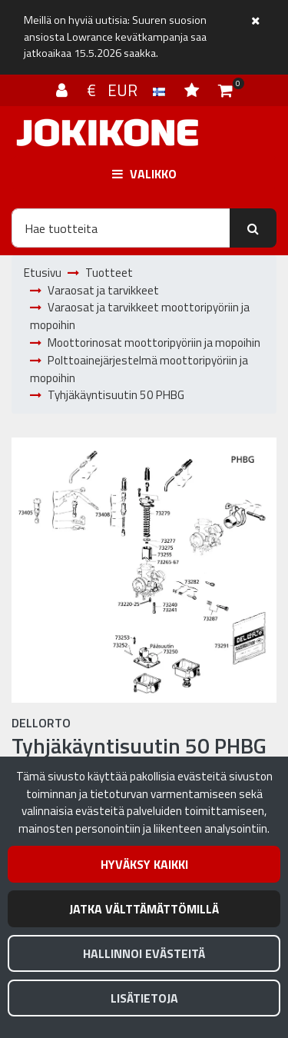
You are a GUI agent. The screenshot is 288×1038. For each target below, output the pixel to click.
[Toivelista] (193, 90)
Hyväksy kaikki (144, 864)
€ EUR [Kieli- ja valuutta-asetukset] (128, 90)
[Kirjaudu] (63, 90)
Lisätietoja (144, 998)
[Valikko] (144, 174)
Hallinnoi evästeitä (144, 953)
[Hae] (121, 227)
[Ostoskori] (225, 90)
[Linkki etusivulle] (108, 132)
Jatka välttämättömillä (144, 909)
